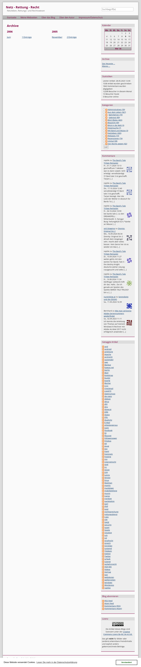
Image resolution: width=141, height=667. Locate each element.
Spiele (107, 530)
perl (106, 504)
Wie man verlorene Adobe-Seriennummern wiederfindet (117, 313)
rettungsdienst (111, 514)
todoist (108, 553)
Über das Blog (48, 17)
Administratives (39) (116, 109)
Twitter (108, 556)
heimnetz (109, 454)
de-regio (108, 396)
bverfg (107, 380)
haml (107, 451)
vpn (106, 574)
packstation (110, 501)
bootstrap (109, 375)
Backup (108, 365)
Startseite (11, 17)
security (108, 525)
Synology (108, 546)
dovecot (108, 409)
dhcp (107, 401)
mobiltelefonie (111, 491)
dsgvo (107, 414)
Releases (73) (113, 136)
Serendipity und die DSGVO (116, 298)
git (106, 443)
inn (106, 459)
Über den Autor (66, 17)
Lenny (107, 475)
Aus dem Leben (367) (117, 112)
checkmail (109, 388)
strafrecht (109, 540)
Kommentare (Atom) (113, 608)
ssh (106, 535)
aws (106, 362)
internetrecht (110, 462)
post (106, 509)
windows (108, 582)
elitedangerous (111, 425)
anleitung (109, 351)
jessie (107, 470)
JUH (106, 472)
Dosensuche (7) (114, 128)
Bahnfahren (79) (116, 115)
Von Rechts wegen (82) (117, 144)
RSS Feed (108, 600)
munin (107, 493)
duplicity (108, 420)
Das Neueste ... (108, 63)
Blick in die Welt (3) (116, 125)
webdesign (109, 577)
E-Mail (107, 422)
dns (106, 407)
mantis (108, 485)
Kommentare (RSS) (113, 606)
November (57, 37)
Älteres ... (106, 66)
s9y (106, 519)
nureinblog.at (109, 297)
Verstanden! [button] (126, 662)
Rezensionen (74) (115, 138)
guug (107, 446)
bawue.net (109, 367)
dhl (106, 404)
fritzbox (108, 441)
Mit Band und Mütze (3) (118, 130)
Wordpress (109, 585)
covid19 (108, 391)
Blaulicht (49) (113, 122)
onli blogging (109, 228)
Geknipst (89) (114, 117)
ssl (106, 538)
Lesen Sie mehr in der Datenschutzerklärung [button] (56, 662)
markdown (109, 488)
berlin (107, 370)
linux (107, 480)
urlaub (107, 559)
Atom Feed (109, 603)
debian (108, 399)
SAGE (107, 522)
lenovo (107, 477)
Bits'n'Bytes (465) (115, 120)
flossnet (108, 435)
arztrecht (108, 357)
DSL (106, 417)
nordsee (108, 498)
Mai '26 (118, 48)
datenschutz (110, 394)
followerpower (111, 438)
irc (106, 467)
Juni (9, 37)
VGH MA (108, 567)
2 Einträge (72, 37)
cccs (106, 386)
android (108, 349)
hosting (108, 456)
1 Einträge (27, 37)
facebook (108, 430)
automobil (109, 359)
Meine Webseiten (29, 17)
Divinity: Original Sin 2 (114, 229)
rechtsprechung (111, 511)
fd (105, 433)
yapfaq (108, 588)
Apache (108, 354)
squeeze (108, 532)
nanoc (107, 496)
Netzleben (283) (114, 133)
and (106, 346)
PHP (106, 506)
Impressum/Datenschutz (91, 17)
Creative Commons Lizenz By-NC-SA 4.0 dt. (117, 632)
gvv (106, 449)
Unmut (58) (112, 141)
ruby (107, 517)
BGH (106, 373)
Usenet (108, 561)
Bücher (108, 383)
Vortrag (108, 572)
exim (107, 428)
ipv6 (106, 464)
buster (107, 378)
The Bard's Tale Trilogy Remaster (115, 161)
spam (107, 527)
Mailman (108, 483)
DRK (106, 412)
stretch (108, 543)
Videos (107, 569)
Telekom (108, 551)
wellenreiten (110, 580)
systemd (108, 548)
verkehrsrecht (111, 564)
